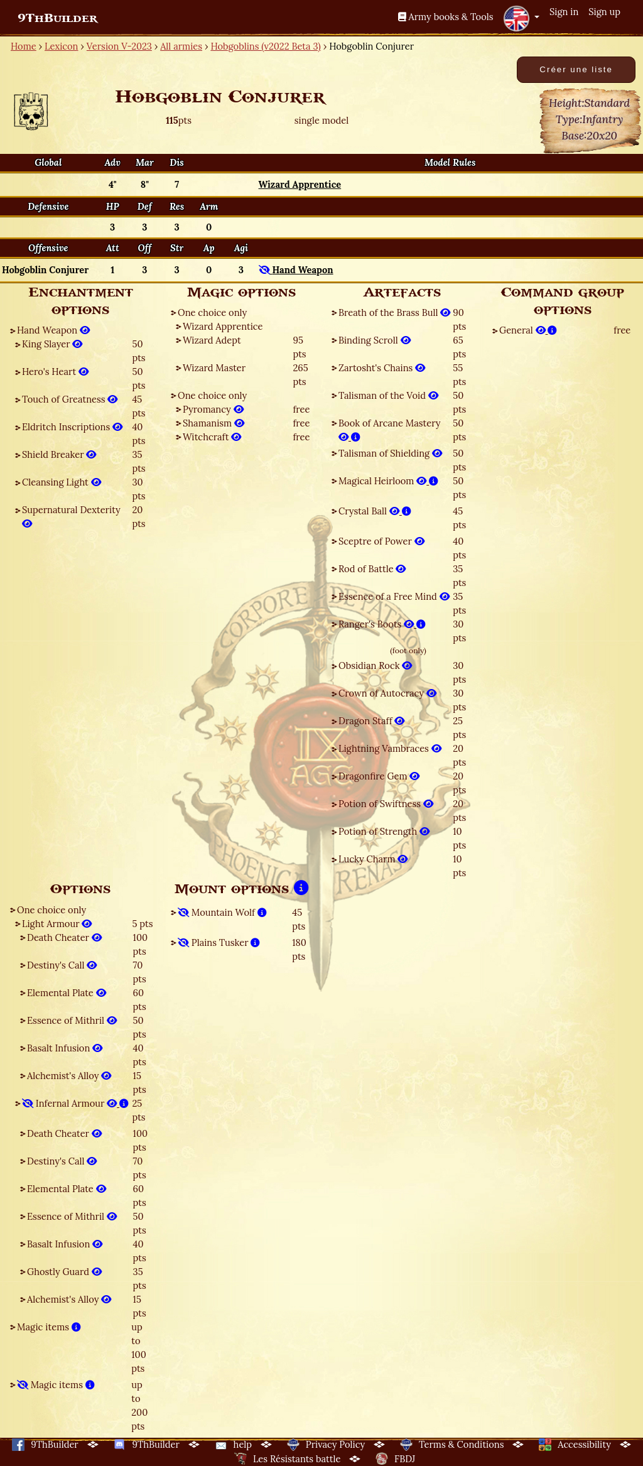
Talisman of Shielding (390, 453)
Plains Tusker (219, 942)
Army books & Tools (446, 17)
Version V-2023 (119, 46)
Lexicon (61, 46)
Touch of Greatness (69, 399)
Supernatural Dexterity (71, 516)
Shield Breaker (59, 454)
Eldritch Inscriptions (72, 427)
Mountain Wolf (222, 912)
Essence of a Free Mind (394, 596)
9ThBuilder (57, 18)
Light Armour (57, 924)
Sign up (604, 12)
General (528, 330)
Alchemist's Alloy (69, 1076)
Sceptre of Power (381, 541)
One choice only (212, 312)
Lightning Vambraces (389, 748)
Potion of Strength (384, 831)
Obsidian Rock (375, 665)
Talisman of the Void (388, 395)
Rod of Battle (372, 569)
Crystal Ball (374, 511)
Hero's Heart (55, 371)
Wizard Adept (212, 340)
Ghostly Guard (64, 1272)
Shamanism (213, 423)
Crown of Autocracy (387, 693)
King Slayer (52, 344)
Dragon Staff (371, 721)
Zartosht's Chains (381, 368)
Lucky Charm (373, 859)
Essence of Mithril (72, 1020)
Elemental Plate (66, 993)
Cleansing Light (61, 482)
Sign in (563, 12)
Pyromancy (213, 409)
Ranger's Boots (382, 624)
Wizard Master (214, 368)
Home (23, 46)
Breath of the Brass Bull (394, 312)
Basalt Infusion (64, 1048)
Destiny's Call (62, 965)
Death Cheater (64, 937)
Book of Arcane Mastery (389, 430)
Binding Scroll (374, 340)
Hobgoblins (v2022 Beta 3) (265, 46)
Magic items (49, 1327)
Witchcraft (212, 437)
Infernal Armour (75, 1103)
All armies (181, 46)
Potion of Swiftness (385, 804)
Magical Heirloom (388, 481)
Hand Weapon (53, 330)
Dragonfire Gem (378, 776)
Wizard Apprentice (222, 326)
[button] (521, 18)
